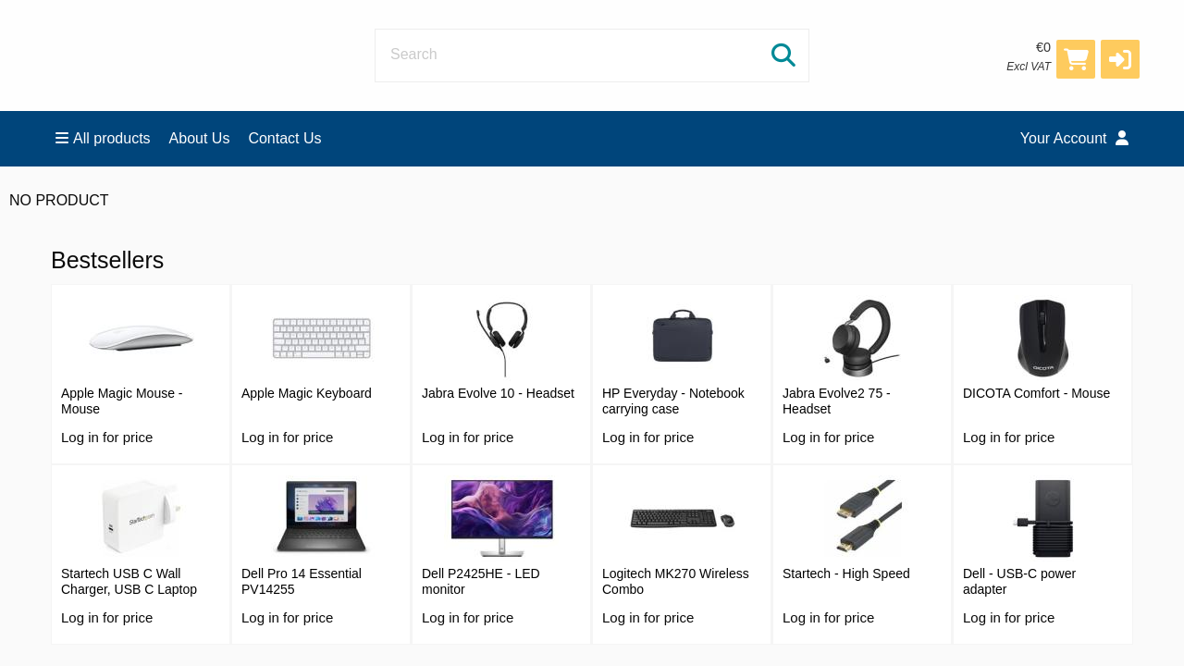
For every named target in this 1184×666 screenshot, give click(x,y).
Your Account (1074, 138)
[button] (1120, 59)
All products (103, 138)
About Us (199, 138)
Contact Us (284, 138)
